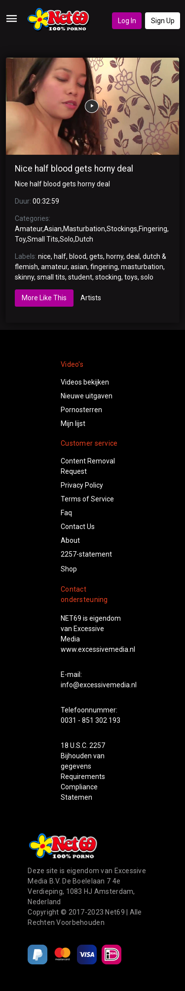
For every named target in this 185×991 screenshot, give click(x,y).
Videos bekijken (85, 382)
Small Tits (42, 239)
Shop (69, 569)
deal (133, 256)
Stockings (122, 229)
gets (96, 256)
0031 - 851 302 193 (90, 720)
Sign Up (163, 21)
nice (44, 256)
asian (79, 267)
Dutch (84, 239)
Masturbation (84, 229)
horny (114, 256)
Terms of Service (87, 499)
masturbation (142, 267)
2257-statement (86, 554)
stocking (108, 277)
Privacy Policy (82, 485)
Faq (66, 513)
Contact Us (78, 527)
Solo (67, 239)
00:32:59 (46, 201)
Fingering (153, 229)
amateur (54, 267)
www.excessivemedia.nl (98, 649)
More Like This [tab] (44, 298)
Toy (20, 239)
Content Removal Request (88, 466)
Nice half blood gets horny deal (74, 169)
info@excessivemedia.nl (99, 685)
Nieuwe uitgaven (86, 396)
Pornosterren (81, 410)
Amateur (28, 229)
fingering (104, 267)
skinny (24, 277)
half (60, 256)
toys (131, 277)
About (70, 540)
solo (147, 277)
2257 (97, 745)
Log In (127, 21)
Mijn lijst (73, 423)
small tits (51, 277)
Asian (53, 229)
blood (77, 256)
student (80, 277)
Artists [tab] (90, 298)
